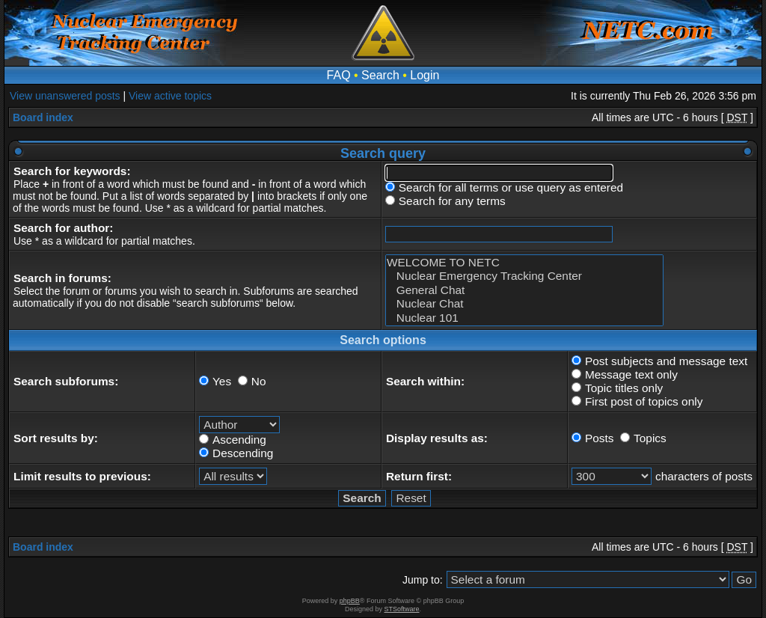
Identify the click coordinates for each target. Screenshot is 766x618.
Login (424, 75)
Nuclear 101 (524, 318)
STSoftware (402, 609)
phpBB (350, 601)
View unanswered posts (65, 96)
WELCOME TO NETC (524, 262)
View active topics (170, 96)
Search (380, 75)
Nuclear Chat (524, 303)
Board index (43, 117)
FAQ (339, 75)
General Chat (524, 290)
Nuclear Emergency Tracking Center (524, 276)
